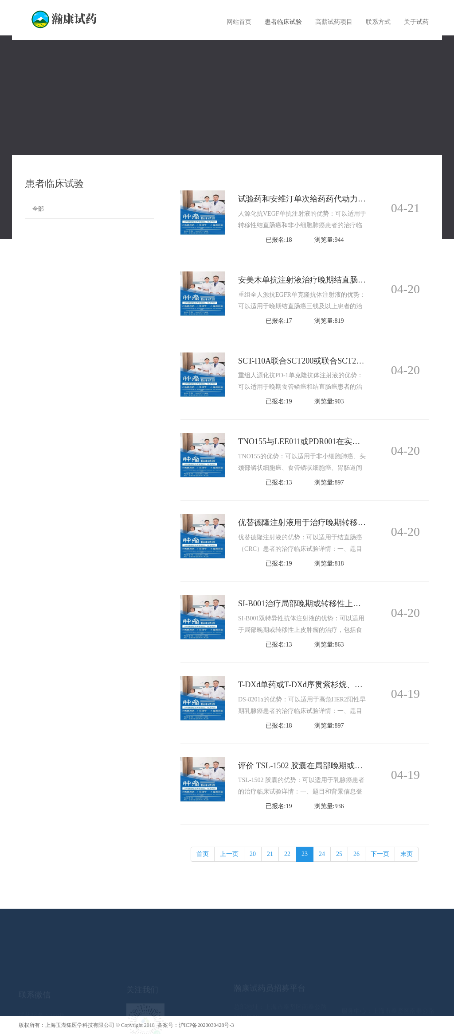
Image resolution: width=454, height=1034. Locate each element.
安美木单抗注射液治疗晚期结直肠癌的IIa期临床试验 (330, 279)
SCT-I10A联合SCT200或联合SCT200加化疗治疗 (321, 360)
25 (339, 854)
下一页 (380, 854)
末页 (406, 854)
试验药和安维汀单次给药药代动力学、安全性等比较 (330, 198)
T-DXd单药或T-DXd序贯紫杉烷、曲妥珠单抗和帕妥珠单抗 (340, 684)
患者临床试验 (283, 22)
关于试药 (416, 22)
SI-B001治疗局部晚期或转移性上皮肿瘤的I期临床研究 (332, 603)
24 (322, 854)
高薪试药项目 (333, 22)
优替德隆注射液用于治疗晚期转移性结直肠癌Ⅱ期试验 (332, 522)
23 (304, 854)
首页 (202, 854)
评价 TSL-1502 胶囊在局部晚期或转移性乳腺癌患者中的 (336, 765)
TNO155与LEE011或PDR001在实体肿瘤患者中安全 (327, 441)
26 (356, 854)
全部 (38, 208)
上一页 (229, 854)
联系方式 (378, 22)
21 (270, 854)
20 (253, 854)
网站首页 (239, 22)
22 (287, 854)
